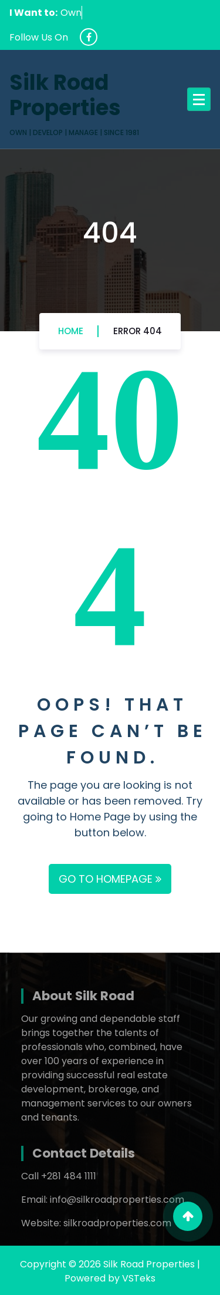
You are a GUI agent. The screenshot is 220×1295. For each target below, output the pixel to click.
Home (70, 331)
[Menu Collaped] (199, 99)
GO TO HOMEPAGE (110, 879)
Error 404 (137, 331)
